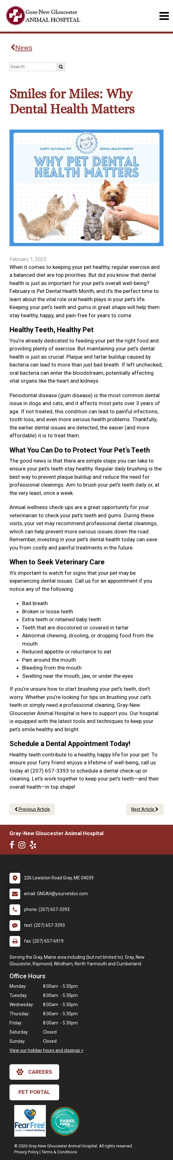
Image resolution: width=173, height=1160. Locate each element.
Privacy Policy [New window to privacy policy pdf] (26, 1152)
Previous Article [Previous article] (32, 809)
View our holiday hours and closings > (46, 1050)
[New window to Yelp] (34, 846)
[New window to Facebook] (13, 846)
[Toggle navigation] (164, 15)
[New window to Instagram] (23, 846)
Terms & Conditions (59, 1152)
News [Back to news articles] (21, 48)
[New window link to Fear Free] (31, 1121)
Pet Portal (34, 1092)
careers (34, 1071)
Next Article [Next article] (144, 809)
